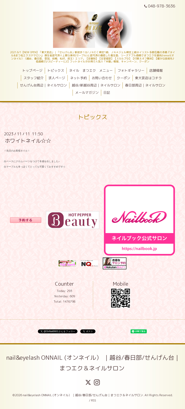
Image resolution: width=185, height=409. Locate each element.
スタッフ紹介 (33, 78)
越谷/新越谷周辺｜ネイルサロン (96, 85)
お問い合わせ (102, 78)
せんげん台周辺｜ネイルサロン (43, 85)
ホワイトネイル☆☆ (28, 140)
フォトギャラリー (131, 70)
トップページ (32, 70)
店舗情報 (156, 70)
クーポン (123, 78)
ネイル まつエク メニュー (91, 70)
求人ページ (56, 78)
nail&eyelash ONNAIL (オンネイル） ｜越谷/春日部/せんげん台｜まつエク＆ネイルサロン (93, 362)
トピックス (55, 70)
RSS (93, 400)
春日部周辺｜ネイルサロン (145, 85)
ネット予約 (78, 78)
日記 (106, 92)
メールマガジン (87, 92)
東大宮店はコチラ (148, 78)
